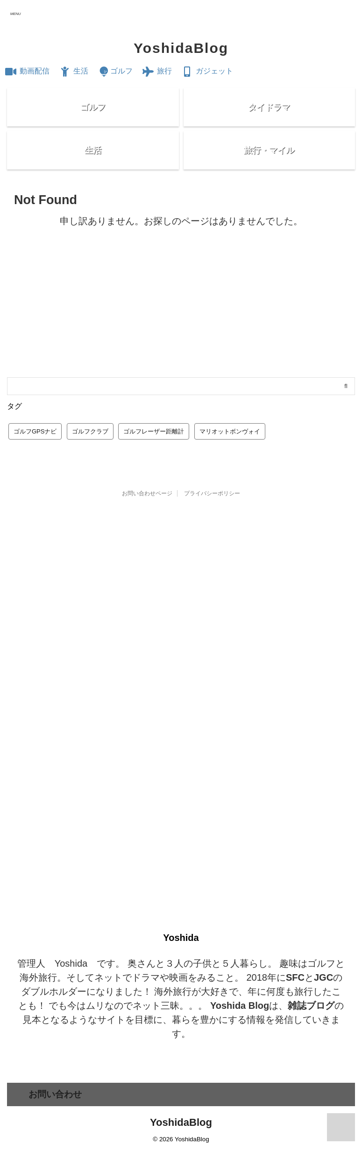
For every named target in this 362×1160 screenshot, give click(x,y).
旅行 (157, 71)
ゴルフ (115, 71)
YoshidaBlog (181, 48)
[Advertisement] (181, 323)
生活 (74, 71)
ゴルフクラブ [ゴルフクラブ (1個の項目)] (90, 448)
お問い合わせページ (147, 510)
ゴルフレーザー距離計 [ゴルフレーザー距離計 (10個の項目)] (153, 448)
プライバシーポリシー (212, 510)
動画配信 (27, 71)
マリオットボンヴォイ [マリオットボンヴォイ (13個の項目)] (229, 448)
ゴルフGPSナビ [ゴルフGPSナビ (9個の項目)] (35, 448)
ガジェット (207, 71)
